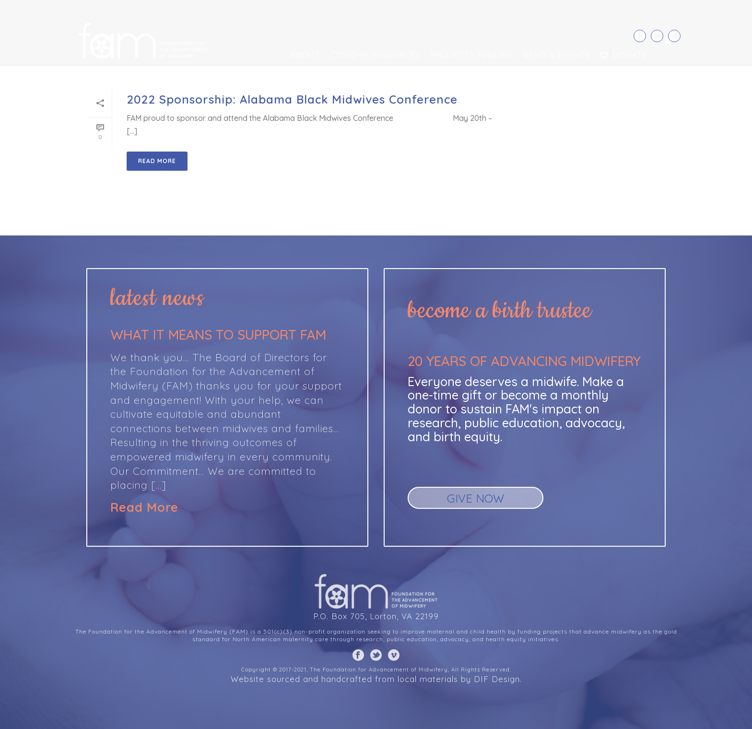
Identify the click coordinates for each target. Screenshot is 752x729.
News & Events (556, 54)
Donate (623, 54)
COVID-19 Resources (375, 54)
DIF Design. (498, 679)
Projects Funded (471, 54)
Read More (144, 507)
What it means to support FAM (218, 334)
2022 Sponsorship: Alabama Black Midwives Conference (292, 99)
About (305, 54)
